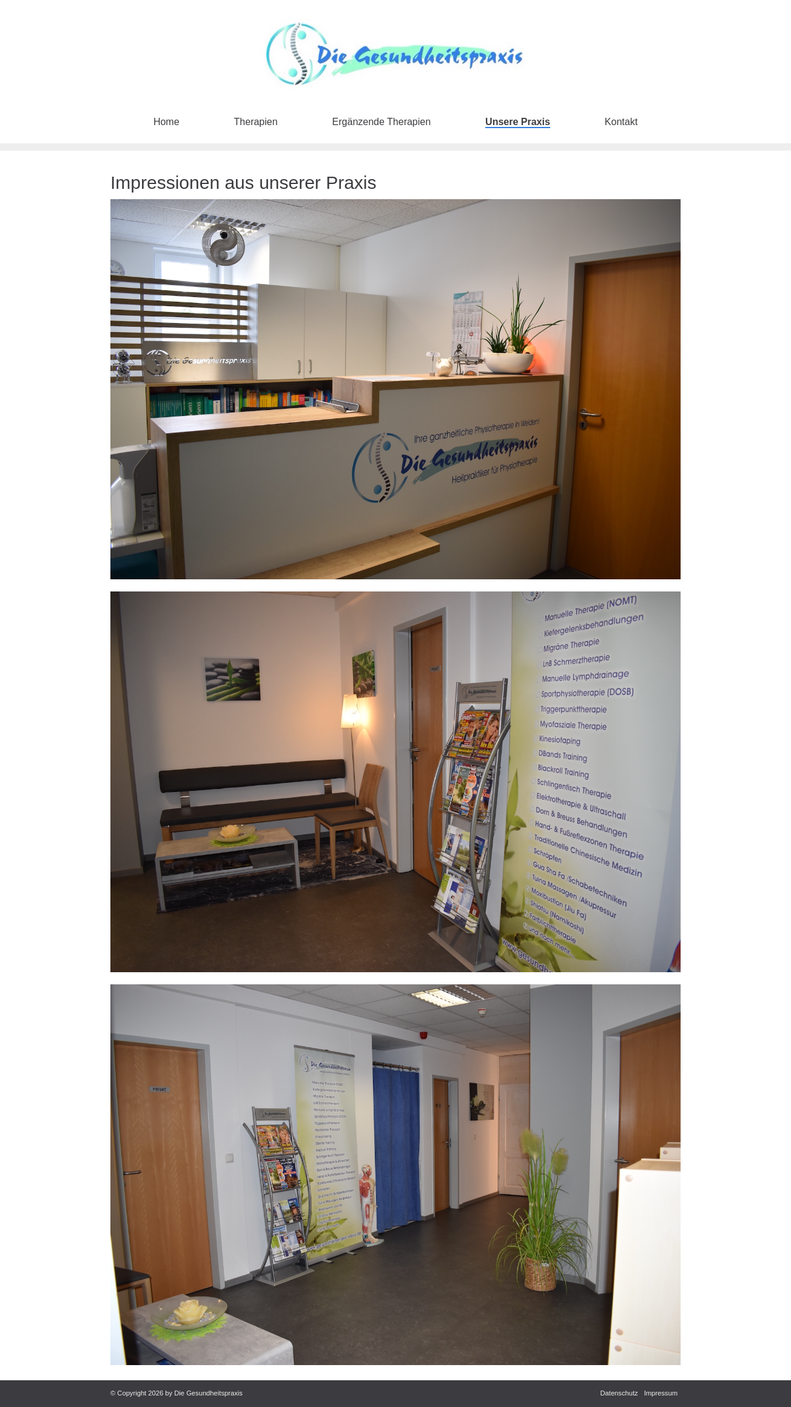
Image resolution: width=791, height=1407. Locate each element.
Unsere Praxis (517, 122)
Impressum (661, 1393)
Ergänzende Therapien (381, 122)
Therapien (256, 122)
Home (166, 122)
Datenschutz (619, 1393)
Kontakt (621, 122)
